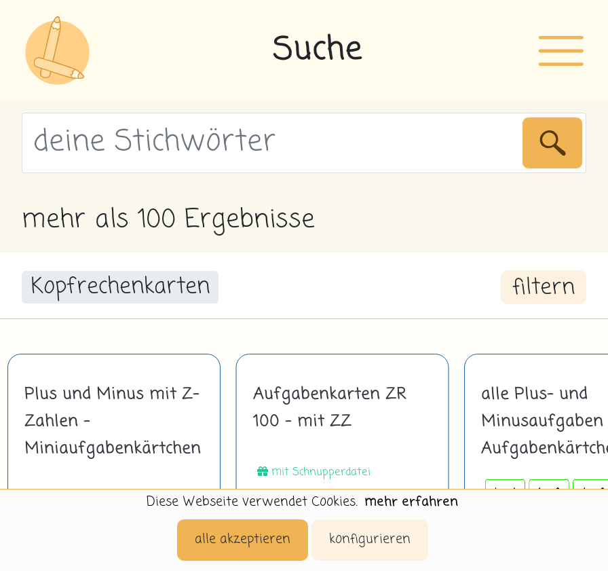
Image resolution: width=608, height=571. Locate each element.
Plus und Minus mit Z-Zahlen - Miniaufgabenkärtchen (112, 421)
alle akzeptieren (242, 539)
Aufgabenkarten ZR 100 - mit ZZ (329, 408)
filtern (543, 287)
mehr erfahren (411, 502)
